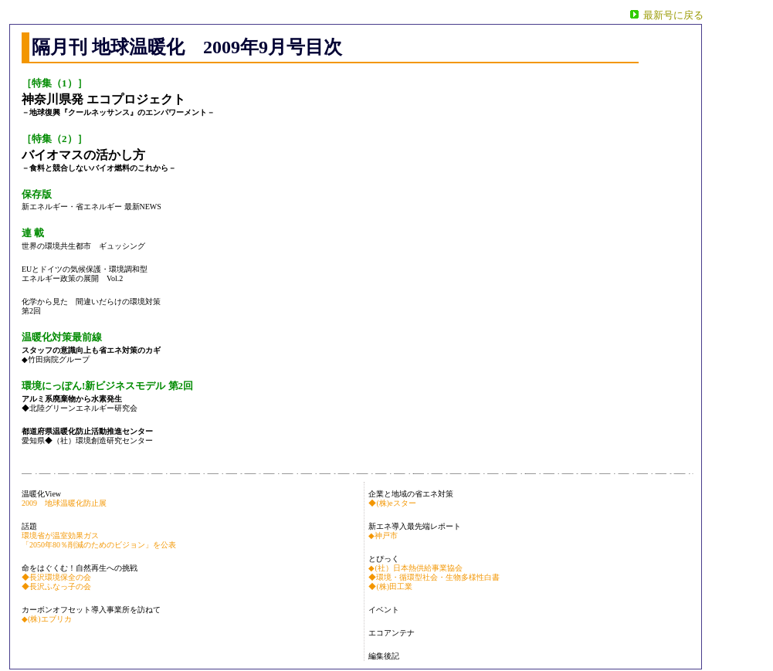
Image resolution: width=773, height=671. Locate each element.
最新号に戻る (673, 15)
